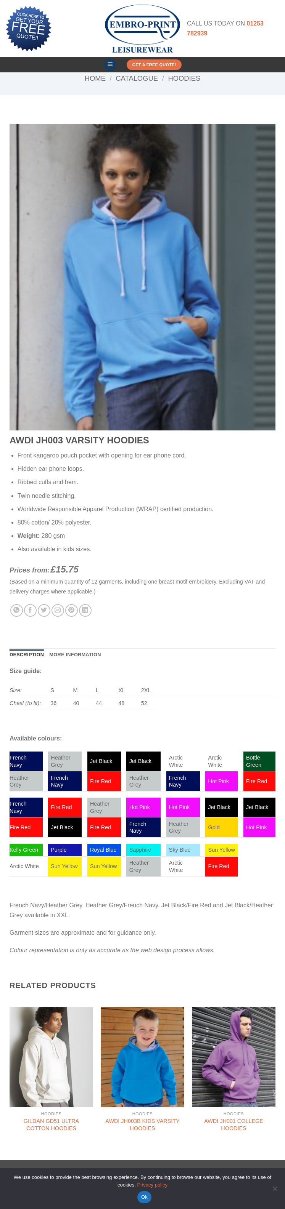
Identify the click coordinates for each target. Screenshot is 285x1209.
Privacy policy (152, 1185)
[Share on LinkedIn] (85, 610)
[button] (110, 65)
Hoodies (184, 78)
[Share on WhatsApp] (16, 610)
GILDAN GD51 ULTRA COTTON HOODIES (51, 1124)
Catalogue (137, 78)
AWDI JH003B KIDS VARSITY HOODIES (142, 1124)
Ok (144, 1197)
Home (95, 78)
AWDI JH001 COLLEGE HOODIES (233, 1124)
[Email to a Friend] (58, 610)
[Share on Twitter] (44, 610)
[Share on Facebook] (30, 610)
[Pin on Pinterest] (71, 610)
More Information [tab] (75, 654)
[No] (274, 1191)
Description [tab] (27, 654)
